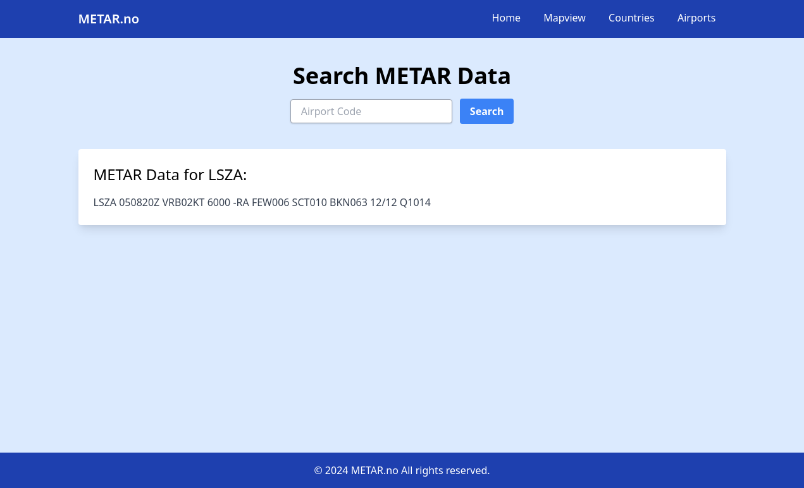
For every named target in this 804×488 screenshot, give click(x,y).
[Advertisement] (402, 338)
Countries (632, 18)
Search (487, 111)
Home (506, 18)
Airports (696, 18)
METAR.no (109, 18)
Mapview (564, 18)
